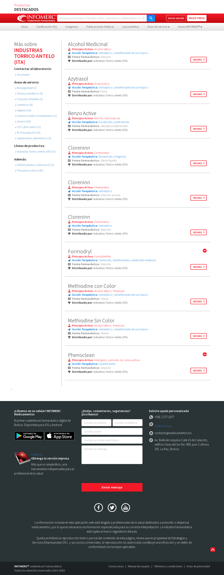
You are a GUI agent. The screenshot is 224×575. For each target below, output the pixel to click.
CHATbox (37, 455)
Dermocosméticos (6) (29, 93)
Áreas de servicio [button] (158, 27)
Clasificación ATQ (46, 27)
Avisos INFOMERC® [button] (190, 27)
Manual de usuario (139, 566)
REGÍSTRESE (197, 18)
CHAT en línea (163, 426)
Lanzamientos (130, 27)
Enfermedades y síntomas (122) (34, 165)
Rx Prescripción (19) (27, 132)
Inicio (24, 27)
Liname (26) (23, 121)
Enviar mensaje (112, 487)
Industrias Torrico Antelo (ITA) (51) (35, 151)
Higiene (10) (23, 110)
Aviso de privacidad (198, 566)
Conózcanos (116, 566)
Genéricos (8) (24, 105)
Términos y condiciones (168, 566)
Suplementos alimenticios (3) (33, 138)
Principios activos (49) (29, 170)
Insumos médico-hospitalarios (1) (36, 116)
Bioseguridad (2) (25, 88)
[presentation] (113, 474)
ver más (197, 59)
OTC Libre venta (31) (28, 127)
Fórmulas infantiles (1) (29, 99)
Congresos (71, 27)
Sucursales (22, 74)
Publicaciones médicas (100, 27)
